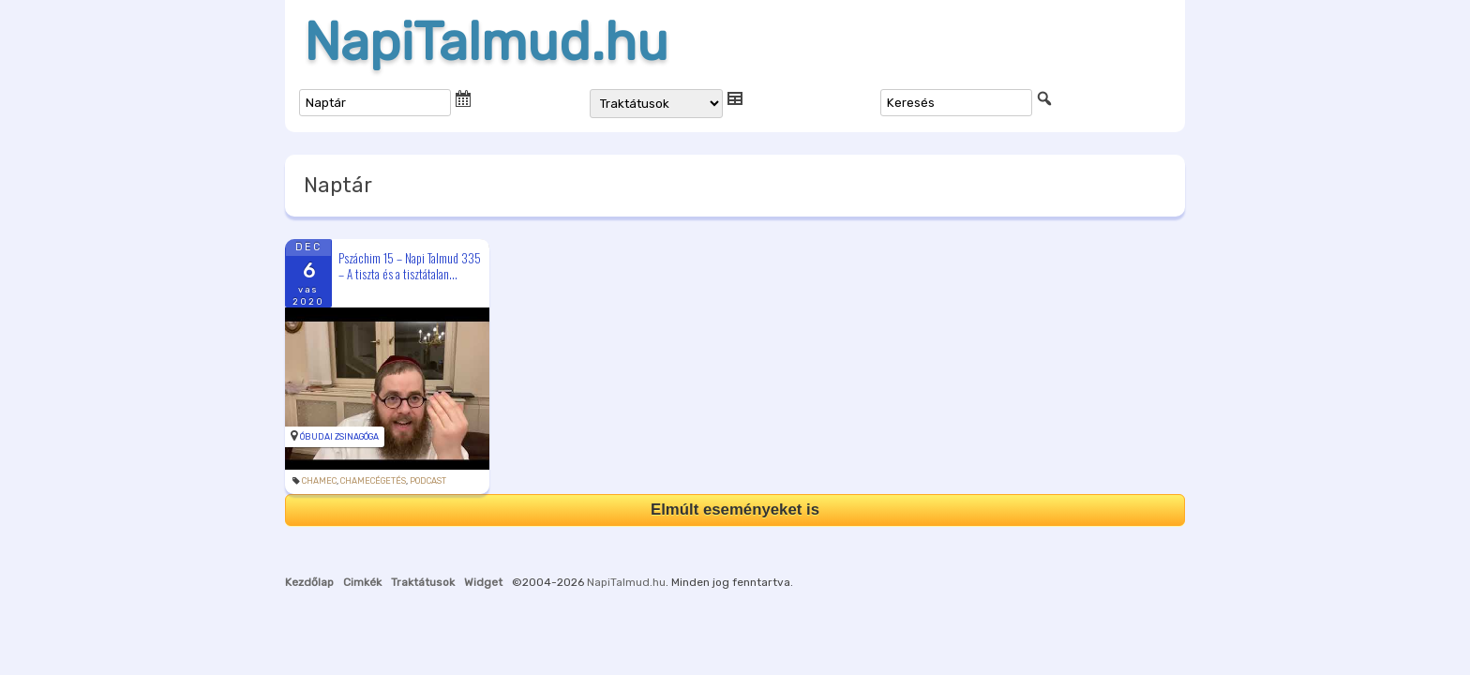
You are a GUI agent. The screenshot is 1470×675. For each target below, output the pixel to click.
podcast (428, 481)
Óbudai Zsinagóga (339, 437)
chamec (319, 481)
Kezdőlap (309, 582)
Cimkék (362, 582)
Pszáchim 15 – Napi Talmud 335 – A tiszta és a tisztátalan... (409, 265)
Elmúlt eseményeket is (735, 509)
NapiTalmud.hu (486, 42)
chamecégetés (373, 481)
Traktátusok (423, 582)
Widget (483, 582)
